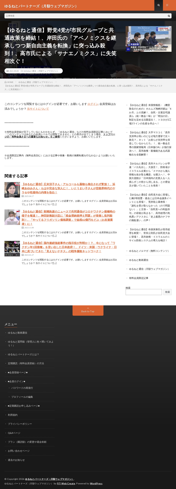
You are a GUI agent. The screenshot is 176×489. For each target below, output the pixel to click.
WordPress (97, 481)
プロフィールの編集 (22, 395)
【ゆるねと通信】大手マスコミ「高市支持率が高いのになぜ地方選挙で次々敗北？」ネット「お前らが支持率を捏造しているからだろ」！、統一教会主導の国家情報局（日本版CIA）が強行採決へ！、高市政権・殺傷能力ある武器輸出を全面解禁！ (149, 144)
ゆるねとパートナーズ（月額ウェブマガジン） (49, 477)
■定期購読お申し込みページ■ (24, 404)
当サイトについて (38, 110)
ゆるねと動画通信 (138, 259)
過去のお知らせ (16, 457)
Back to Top (87, 310)
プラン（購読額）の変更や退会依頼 (27, 439)
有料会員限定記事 (138, 276)
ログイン (92, 105)
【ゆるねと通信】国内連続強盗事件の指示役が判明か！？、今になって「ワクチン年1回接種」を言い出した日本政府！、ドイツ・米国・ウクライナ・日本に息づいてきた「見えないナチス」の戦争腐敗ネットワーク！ (69, 248)
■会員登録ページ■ (18, 371)
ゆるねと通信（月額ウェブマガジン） (41, 72)
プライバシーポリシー (20, 422)
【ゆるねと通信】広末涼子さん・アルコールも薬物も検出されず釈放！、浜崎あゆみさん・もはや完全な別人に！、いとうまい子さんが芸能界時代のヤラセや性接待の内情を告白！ (68, 189)
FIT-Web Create (66, 481)
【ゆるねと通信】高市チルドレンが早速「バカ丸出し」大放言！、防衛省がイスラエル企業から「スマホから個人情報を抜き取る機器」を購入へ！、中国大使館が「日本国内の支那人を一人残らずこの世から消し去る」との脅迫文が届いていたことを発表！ (149, 174)
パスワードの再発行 (22, 386)
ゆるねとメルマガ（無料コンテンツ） (149, 250)
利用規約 (13, 413)
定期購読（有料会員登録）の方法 (26, 362)
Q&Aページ (14, 431)
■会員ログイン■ (16, 379)
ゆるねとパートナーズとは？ (23, 353)
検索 (128, 286)
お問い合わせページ (19, 448)
